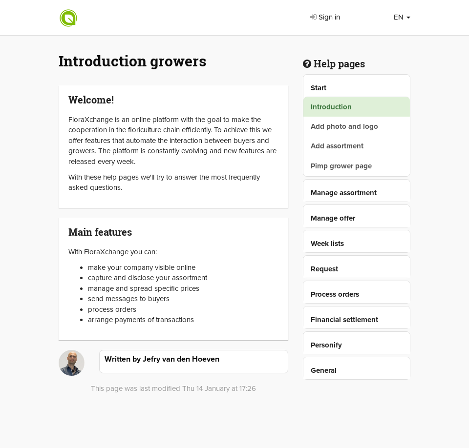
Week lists (327, 243)
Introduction (331, 106)
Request (324, 269)
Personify (326, 345)
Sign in (325, 17)
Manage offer (333, 218)
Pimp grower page (341, 166)
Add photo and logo (344, 126)
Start (318, 87)
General (324, 370)
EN (402, 17)
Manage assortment (344, 192)
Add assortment (337, 146)
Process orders (335, 294)
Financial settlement (344, 319)
